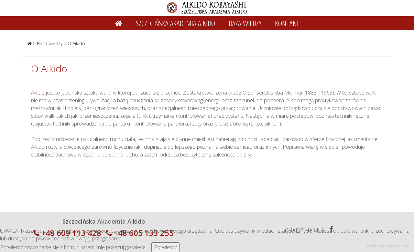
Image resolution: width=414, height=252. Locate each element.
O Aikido (76, 43)
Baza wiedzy (49, 43)
